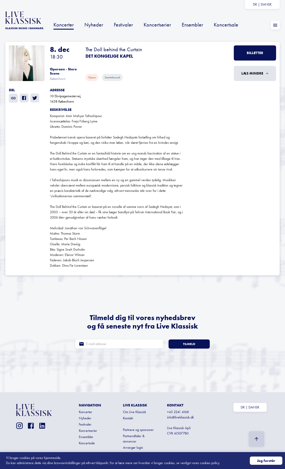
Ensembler (192, 24)
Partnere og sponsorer (138, 429)
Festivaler (123, 24)
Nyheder (93, 24)
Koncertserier (157, 24)
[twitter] (34, 97)
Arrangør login (133, 447)
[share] (13, 98)
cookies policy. (210, 463)
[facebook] (24, 97)
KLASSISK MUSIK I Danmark (24, 28)
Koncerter (63, 24)
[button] (142, 63)
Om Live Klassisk (134, 412)
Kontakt (128, 418)
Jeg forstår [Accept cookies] (266, 460)
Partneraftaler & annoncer (134, 439)
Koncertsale (226, 24)
